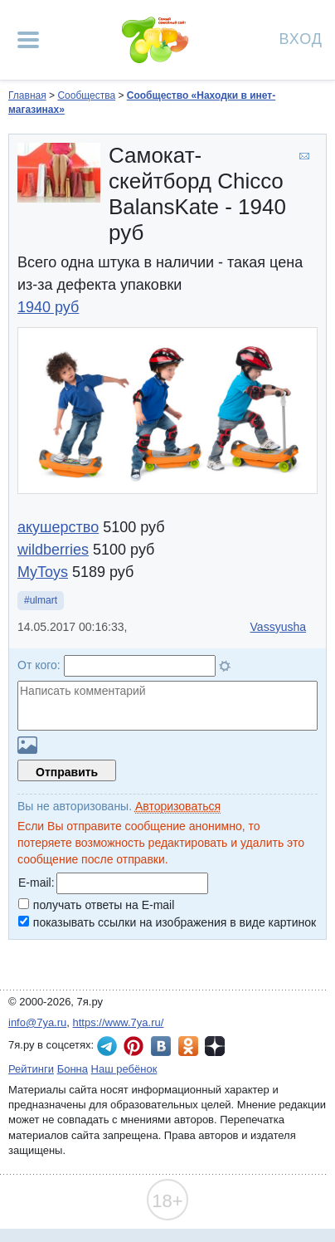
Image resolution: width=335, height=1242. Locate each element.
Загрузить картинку (27, 745)
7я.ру (215, 1046)
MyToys (42, 572)
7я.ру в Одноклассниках (188, 1046)
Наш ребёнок (124, 1069)
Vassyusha (278, 626)
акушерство (58, 527)
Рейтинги (31, 1069)
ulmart (43, 600)
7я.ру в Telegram (107, 1046)
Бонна (72, 1069)
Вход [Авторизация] (301, 37)
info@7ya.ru (37, 1022)
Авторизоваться (178, 806)
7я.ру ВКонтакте (161, 1046)
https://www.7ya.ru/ (118, 1022)
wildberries (53, 549)
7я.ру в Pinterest (133, 1046)
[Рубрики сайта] (28, 39)
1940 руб (48, 307)
